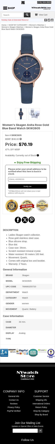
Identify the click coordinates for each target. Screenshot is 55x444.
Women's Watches (36, 25)
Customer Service (41, 396)
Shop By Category (41, 411)
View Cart (43, 15)
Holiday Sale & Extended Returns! (14, 20)
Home (4, 25)
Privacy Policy (14, 407)
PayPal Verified (13, 411)
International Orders (41, 403)
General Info (13, 396)
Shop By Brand (41, 414)
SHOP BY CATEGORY (18, 25)
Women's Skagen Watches (12, 27)
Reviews (14, 403)
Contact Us (14, 400)
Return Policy (41, 407)
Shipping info (41, 400)
